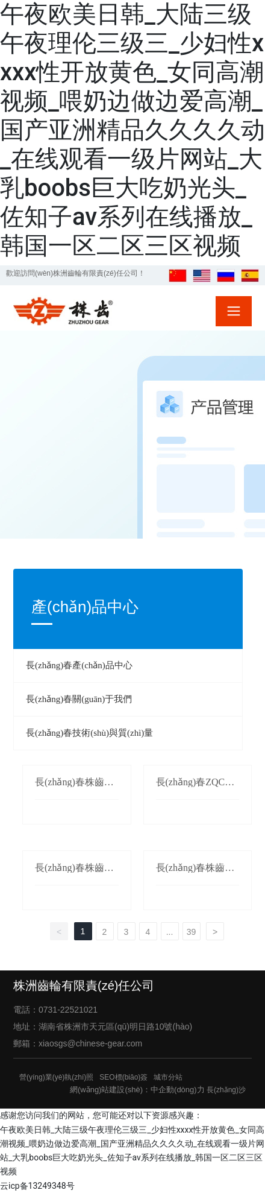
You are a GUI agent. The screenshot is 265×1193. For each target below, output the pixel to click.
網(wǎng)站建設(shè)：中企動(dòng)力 (137, 1089)
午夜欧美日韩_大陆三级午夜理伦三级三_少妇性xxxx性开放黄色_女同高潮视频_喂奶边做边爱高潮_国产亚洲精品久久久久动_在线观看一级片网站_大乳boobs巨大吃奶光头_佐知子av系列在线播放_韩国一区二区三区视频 (132, 130)
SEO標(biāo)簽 (123, 1077)
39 (191, 932)
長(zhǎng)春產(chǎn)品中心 (79, 665)
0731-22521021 (68, 1009)
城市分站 (168, 1077)
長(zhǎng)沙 (226, 1090)
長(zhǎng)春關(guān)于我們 (79, 699)
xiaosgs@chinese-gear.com (90, 1043)
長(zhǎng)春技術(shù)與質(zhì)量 (89, 733)
